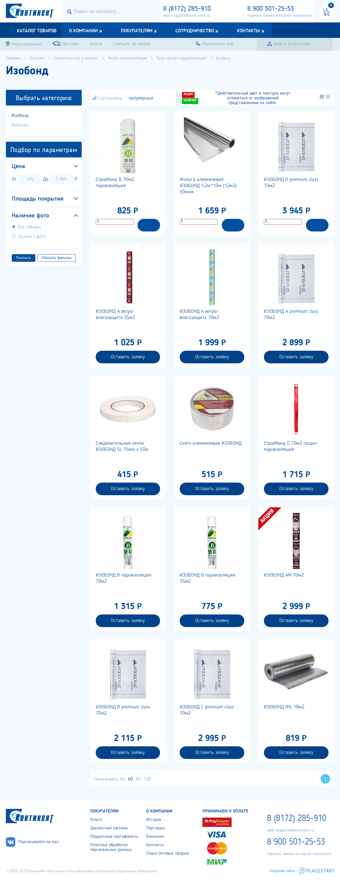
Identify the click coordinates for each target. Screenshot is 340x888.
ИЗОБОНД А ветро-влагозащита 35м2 (115, 314)
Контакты (248, 30)
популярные (141, 98)
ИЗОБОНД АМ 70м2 (284, 575)
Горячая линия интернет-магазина (279, 15)
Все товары (29, 227)
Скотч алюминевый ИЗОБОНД (210, 443)
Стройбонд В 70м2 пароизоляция (115, 182)
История (153, 820)
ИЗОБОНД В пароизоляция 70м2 (123, 578)
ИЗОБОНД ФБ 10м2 (284, 707)
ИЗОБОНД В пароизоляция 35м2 (207, 578)
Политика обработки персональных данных (111, 847)
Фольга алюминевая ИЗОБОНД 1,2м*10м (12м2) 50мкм (208, 185)
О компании (83, 30)
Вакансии (155, 836)
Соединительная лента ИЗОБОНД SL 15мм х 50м (122, 446)
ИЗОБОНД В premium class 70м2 (123, 710)
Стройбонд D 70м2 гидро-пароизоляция (291, 446)
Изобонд (20, 115)
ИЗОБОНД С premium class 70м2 (207, 710)
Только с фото (32, 236)
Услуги (96, 820)
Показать (23, 258)
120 (147, 779)
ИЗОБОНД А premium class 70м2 (291, 314)
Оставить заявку (128, 356)
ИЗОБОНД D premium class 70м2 (291, 182)
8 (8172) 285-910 (187, 9)
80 (138, 779)
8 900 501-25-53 (270, 9)
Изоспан (20, 125)
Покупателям (136, 30)
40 (130, 779)
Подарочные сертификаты (114, 836)
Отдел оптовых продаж (167, 853)
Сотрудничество (194, 30)
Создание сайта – (283, 871)
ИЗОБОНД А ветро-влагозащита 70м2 (199, 314)
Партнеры (155, 828)
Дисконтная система (109, 828)
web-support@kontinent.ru (186, 15)
